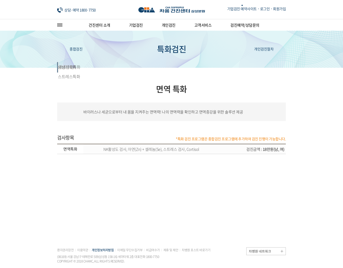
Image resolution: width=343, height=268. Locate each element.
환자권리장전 (65, 250)
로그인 (265, 8)
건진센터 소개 (99, 25)
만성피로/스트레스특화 (200, 67)
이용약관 (82, 250)
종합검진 (69, 49)
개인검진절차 (270, 49)
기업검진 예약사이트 (242, 8)
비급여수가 (153, 250)
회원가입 (279, 8)
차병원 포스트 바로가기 (196, 250)
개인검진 (169, 25)
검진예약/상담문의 (244, 25)
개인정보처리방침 (103, 250)
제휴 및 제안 (170, 250)
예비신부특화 (257, 67)
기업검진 (136, 25)
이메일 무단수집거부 (129, 250)
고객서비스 (203, 25)
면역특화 (85, 67)
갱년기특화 (143, 67)
